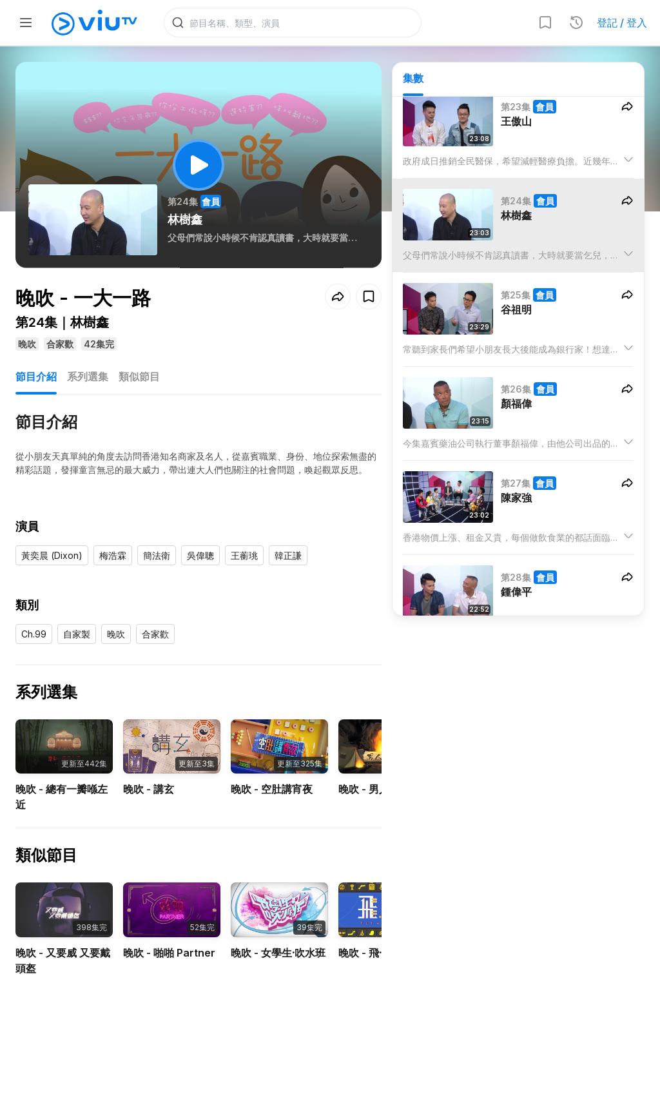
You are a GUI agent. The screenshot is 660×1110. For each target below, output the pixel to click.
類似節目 (139, 376)
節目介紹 (36, 376)
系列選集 (87, 376)
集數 (413, 78)
